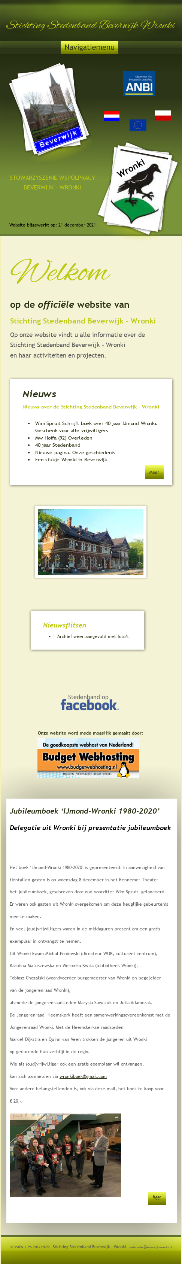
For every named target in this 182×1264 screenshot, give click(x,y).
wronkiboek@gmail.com (83, 1076)
